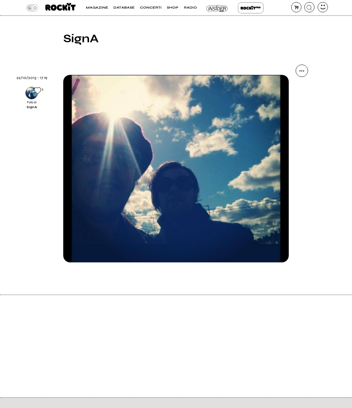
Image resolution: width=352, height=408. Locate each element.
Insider (217, 8)
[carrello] (296, 7)
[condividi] (302, 71)
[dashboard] (323, 7)
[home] (60, 7)
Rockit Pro (251, 7)
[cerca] (309, 7)
